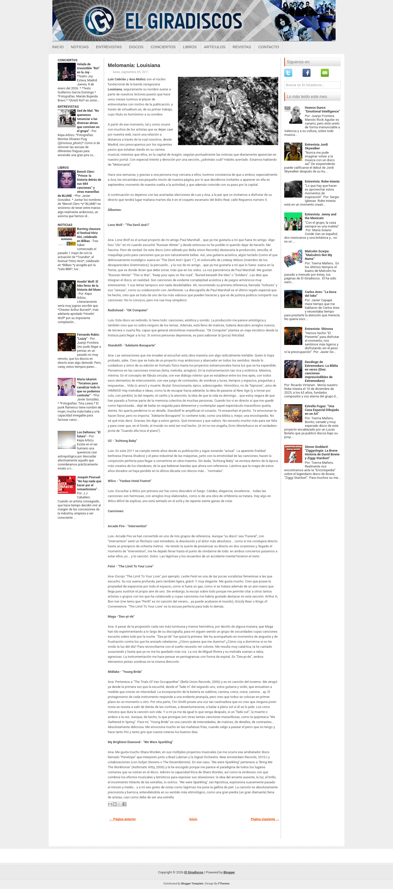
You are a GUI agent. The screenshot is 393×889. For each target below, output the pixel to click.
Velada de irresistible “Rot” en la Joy (88, 68)
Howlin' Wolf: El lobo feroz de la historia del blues (89, 285)
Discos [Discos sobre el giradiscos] (136, 47)
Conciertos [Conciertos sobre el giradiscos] (163, 47)
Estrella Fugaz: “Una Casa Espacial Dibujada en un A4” (322, 410)
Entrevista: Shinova (319, 329)
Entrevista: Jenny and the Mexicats (320, 216)
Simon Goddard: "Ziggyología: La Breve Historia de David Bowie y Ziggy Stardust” (322, 452)
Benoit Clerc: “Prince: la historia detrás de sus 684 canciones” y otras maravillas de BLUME (79, 184)
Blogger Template (192, 883)
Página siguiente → (265, 819)
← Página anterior (122, 819)
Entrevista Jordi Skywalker (316, 146)
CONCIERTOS (67, 60)
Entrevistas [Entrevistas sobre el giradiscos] (109, 47)
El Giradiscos (193, 872)
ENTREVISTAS (68, 106)
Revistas (242, 47)
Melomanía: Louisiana (134, 65)
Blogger (229, 872)
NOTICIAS (65, 225)
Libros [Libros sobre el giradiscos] (190, 47)
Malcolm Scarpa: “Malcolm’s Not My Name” (318, 255)
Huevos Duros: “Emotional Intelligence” (322, 109)
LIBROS (63, 167)
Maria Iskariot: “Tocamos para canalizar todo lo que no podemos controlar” (88, 387)
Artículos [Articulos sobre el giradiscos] (215, 47)
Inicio (58, 47)
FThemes (224, 883)
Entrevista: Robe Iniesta (322, 181)
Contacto (268, 47)
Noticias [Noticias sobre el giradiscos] (80, 47)
